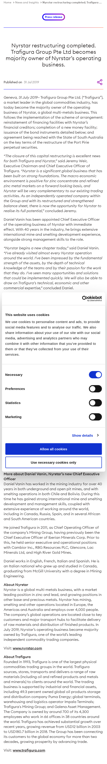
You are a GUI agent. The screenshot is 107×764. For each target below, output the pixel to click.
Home (7, 2)
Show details (82, 435)
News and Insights (27, 2)
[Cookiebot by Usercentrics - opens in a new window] (82, 299)
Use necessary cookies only (53, 462)
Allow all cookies (53, 449)
